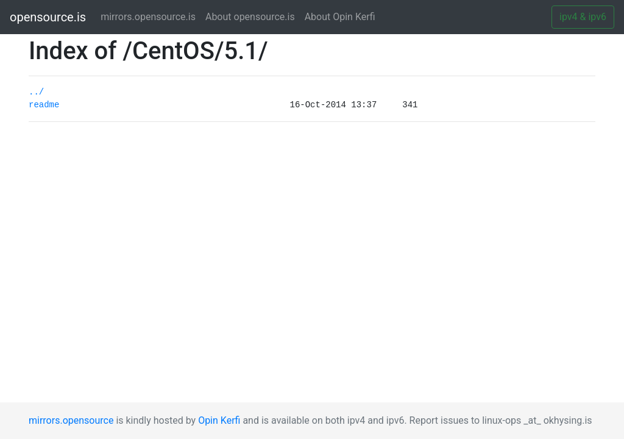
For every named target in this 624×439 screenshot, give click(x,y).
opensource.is (48, 17)
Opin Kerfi (219, 420)
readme (44, 105)
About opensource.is (250, 17)
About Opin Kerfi (340, 17)
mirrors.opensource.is (150, 16)
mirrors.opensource (71, 420)
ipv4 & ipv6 (582, 17)
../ (36, 92)
